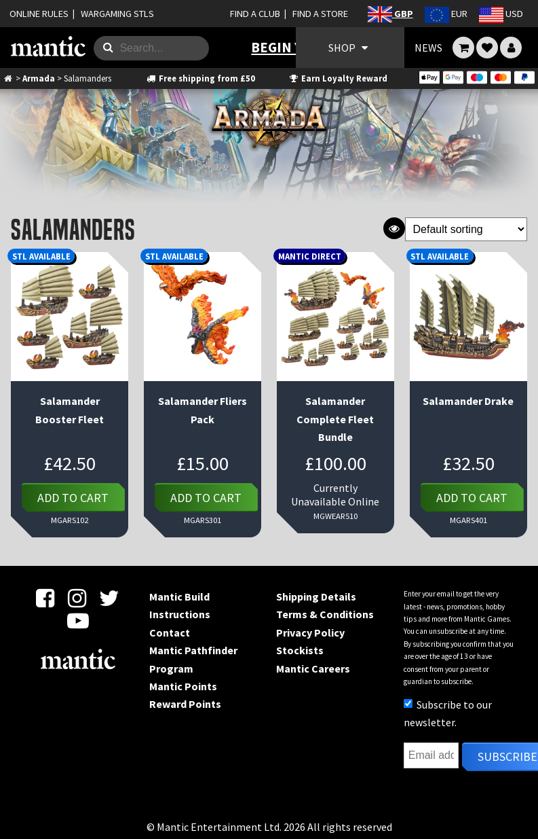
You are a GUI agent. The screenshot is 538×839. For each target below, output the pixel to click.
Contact (169, 632)
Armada (38, 78)
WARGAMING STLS (117, 13)
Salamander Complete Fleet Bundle (335, 419)
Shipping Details (316, 596)
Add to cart (73, 497)
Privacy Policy (310, 632)
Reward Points (185, 704)
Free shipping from (200, 78)
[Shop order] (466, 229)
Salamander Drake (468, 401)
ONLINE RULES (39, 13)
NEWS (428, 47)
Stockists (300, 650)
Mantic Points (183, 686)
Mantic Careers (313, 668)
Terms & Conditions (325, 614)
